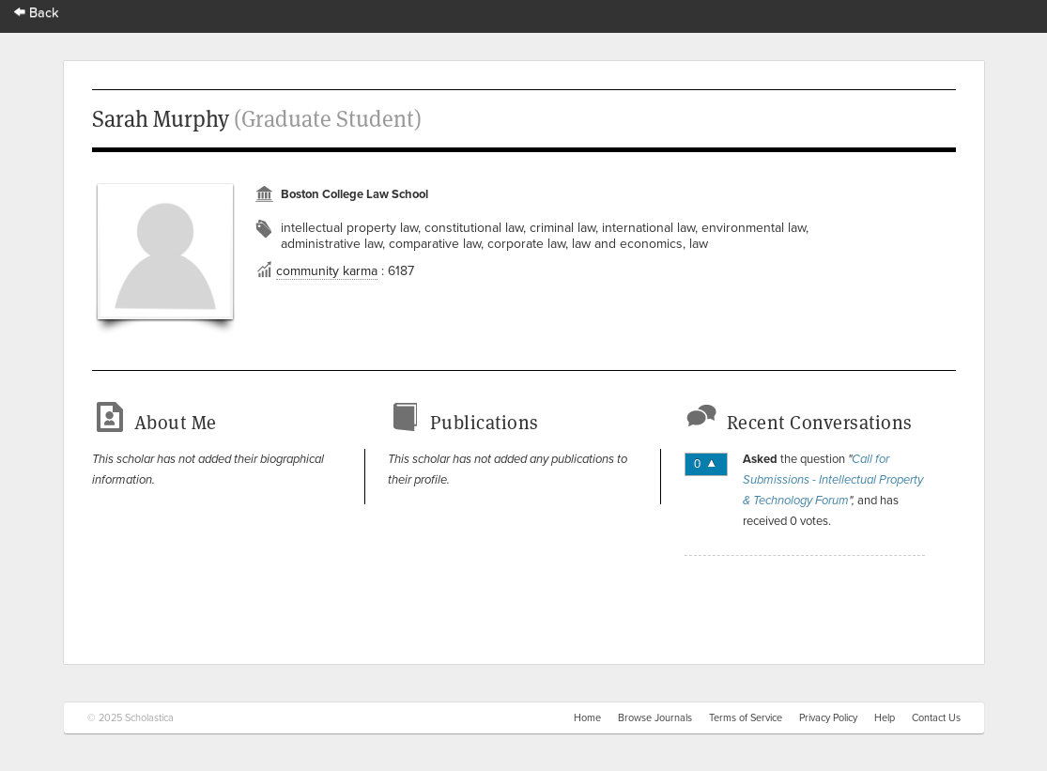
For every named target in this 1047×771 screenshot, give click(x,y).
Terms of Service (745, 718)
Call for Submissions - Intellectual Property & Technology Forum (833, 480)
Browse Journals (655, 718)
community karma (326, 271)
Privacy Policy (828, 718)
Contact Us (936, 718)
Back (36, 13)
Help (884, 718)
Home (587, 718)
